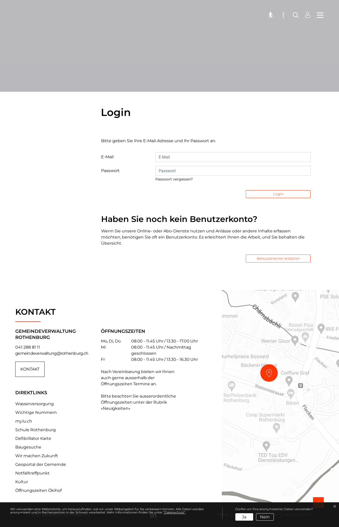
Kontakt (29, 369)
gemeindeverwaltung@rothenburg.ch (51, 353)
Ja (244, 517)
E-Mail (107, 156)
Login (278, 194)
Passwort (110, 170)
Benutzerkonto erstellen (278, 258)
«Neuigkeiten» (115, 408)
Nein (265, 517)
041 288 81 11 (27, 347)
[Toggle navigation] (319, 15)
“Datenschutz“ (174, 512)
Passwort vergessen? (174, 179)
